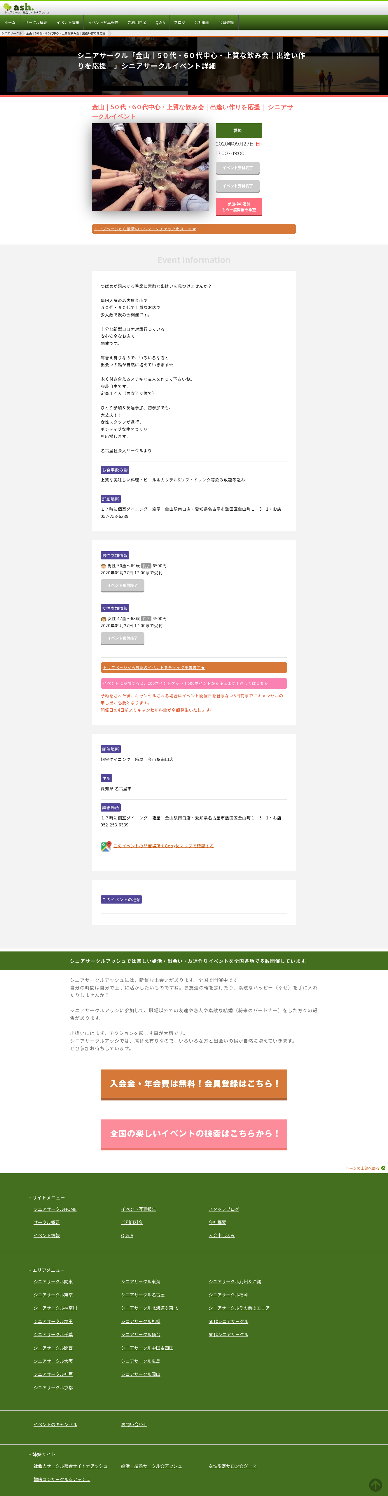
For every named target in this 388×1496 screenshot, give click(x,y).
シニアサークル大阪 (53, 1361)
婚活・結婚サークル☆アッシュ (151, 1466)
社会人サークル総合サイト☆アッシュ (71, 1466)
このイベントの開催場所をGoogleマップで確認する (163, 845)
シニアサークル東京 (53, 1295)
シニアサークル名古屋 (143, 1295)
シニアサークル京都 (53, 1387)
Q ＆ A (127, 1235)
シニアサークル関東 (53, 1281)
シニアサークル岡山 (140, 1374)
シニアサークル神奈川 (55, 1308)
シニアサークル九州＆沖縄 (235, 1281)
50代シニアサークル (228, 1321)
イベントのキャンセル (55, 1424)
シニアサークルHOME (55, 1209)
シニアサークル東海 (140, 1281)
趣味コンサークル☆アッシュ (62, 1479)
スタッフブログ (224, 1209)
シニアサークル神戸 (53, 1374)
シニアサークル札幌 (140, 1321)
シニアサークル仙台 (140, 1334)
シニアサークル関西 (53, 1348)
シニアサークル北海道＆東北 (149, 1308)
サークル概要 (47, 1222)
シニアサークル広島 (140, 1361)
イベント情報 (47, 1235)
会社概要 (217, 1222)
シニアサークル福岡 (228, 1295)
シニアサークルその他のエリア (239, 1308)
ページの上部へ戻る (362, 1168)
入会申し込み (222, 1235)
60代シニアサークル (228, 1334)
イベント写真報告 (138, 1209)
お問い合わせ (134, 1424)
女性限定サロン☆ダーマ (233, 1466)
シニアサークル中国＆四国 (147, 1348)
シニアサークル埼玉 (53, 1321)
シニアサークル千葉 (53, 1334)
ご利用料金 (132, 1222)
